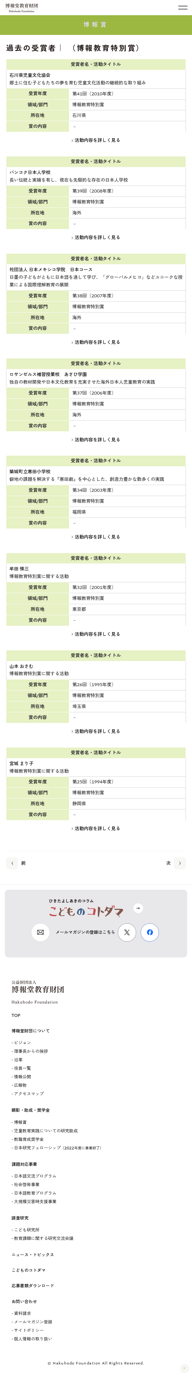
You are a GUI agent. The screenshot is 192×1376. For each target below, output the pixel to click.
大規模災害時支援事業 (35, 1202)
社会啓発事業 (26, 1185)
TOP (16, 1015)
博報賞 (20, 1122)
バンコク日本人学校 (29, 172)
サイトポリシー (29, 1330)
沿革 (18, 1060)
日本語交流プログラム (35, 1176)
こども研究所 (26, 1230)
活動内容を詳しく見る (96, 140)
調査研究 (20, 1218)
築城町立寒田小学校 (29, 472)
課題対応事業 (24, 1164)
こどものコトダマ (29, 1270)
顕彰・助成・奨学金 (31, 1110)
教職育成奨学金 (29, 1139)
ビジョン (22, 1043)
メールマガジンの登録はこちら (85, 932)
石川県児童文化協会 (29, 75)
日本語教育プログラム (35, 1193)
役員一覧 (22, 1068)
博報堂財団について (31, 1031)
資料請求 (22, 1313)
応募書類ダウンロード (33, 1286)
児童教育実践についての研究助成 (46, 1131)
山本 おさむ (21, 666)
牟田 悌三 (19, 569)
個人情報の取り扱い (33, 1339)
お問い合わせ (24, 1302)
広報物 (20, 1085)
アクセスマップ (29, 1094)
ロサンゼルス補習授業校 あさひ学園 (48, 374)
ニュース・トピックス (33, 1255)
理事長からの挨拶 (31, 1051)
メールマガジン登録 (33, 1322)
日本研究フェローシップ (58, 1148)
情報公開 (22, 1077)
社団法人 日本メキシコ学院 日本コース (51, 270)
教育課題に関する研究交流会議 (44, 1238)
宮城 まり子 (21, 764)
